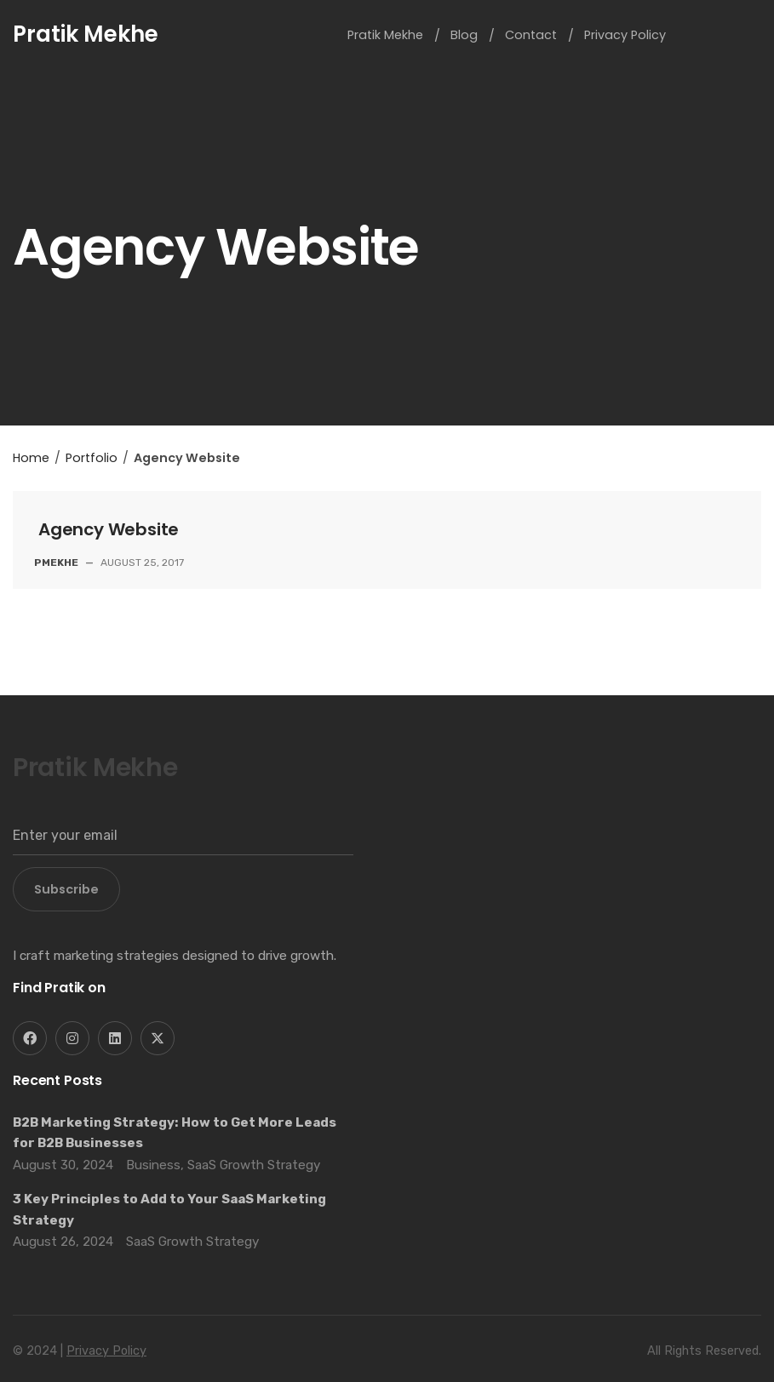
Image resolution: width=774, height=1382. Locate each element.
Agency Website (108, 529)
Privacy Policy (106, 1351)
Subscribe (66, 889)
